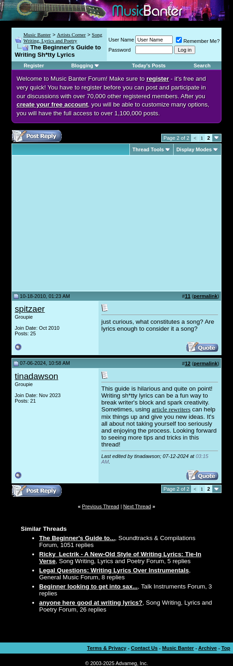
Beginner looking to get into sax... (88, 586)
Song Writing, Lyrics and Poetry (62, 37)
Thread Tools (148, 149)
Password (120, 50)
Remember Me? (198, 41)
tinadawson (36, 376)
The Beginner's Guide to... (77, 538)
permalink (205, 296)
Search (202, 65)
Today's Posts (148, 65)
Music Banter (37, 34)
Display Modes (194, 149)
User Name (121, 39)
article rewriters (171, 409)
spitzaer (30, 309)
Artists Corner (71, 34)
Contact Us (144, 648)
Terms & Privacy (106, 648)
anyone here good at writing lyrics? (90, 602)
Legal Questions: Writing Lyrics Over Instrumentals (114, 570)
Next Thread (137, 506)
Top (225, 648)
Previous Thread (100, 506)
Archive (207, 648)
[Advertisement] (92, 223)
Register (33, 65)
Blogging (82, 65)
